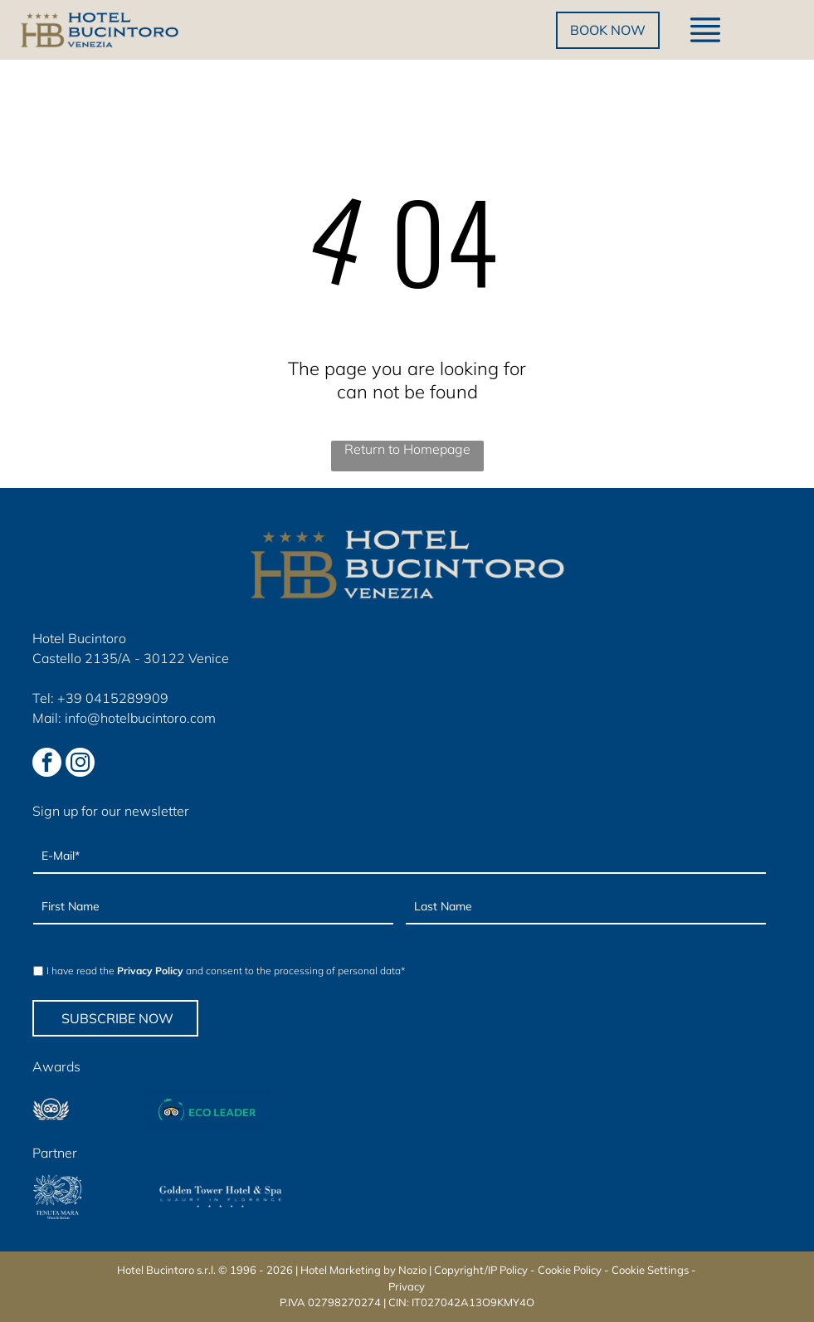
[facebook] (46, 764)
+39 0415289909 (112, 698)
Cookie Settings (650, 1269)
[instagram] (80, 764)
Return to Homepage (407, 449)
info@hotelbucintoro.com (140, 718)
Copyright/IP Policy (481, 1269)
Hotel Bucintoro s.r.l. (166, 1269)
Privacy (406, 1286)
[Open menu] (705, 29)
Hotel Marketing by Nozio (363, 1269)
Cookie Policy (570, 1269)
